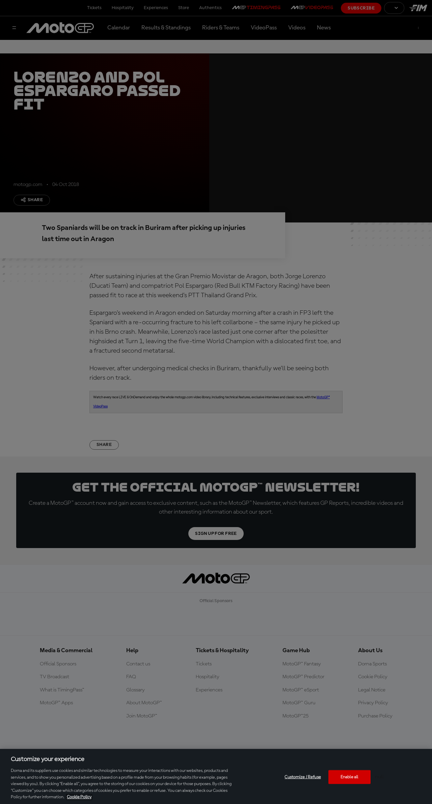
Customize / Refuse (303, 777)
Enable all (349, 777)
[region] (216, 776)
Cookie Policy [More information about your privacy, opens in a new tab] (79, 797)
